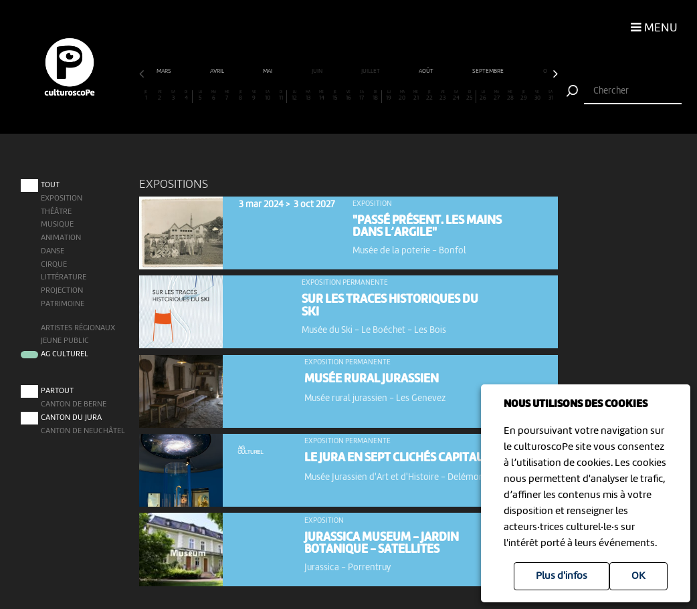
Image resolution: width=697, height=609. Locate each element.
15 (334, 95)
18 (375, 95)
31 (550, 95)
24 (456, 95)
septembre (488, 71)
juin (318, 71)
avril (217, 71)
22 (429, 95)
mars (165, 71)
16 (348, 95)
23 (443, 95)
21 (415, 95)
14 (321, 95)
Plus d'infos (561, 576)
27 (496, 95)
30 (537, 95)
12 (294, 95)
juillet (371, 71)
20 (402, 95)
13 (308, 95)
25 (470, 95)
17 (362, 95)
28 (510, 95)
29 (523, 95)
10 (268, 95)
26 (483, 95)
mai (268, 71)
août (427, 71)
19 (389, 95)
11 (281, 95)
